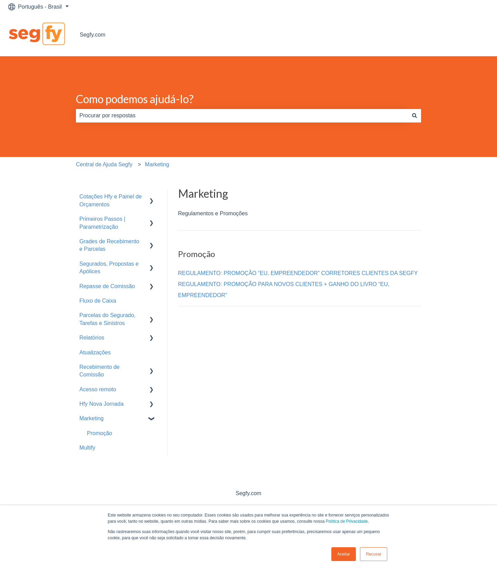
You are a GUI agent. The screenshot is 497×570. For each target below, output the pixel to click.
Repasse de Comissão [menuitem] (107, 286)
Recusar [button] (373, 554)
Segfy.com (92, 35)
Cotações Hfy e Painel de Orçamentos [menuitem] (110, 200)
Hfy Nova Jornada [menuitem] (101, 404)
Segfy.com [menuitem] (248, 493)
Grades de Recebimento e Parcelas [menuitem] (109, 245)
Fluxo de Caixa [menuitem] (97, 301)
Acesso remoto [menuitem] (97, 389)
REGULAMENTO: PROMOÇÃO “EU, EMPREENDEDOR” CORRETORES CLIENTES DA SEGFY (298, 273)
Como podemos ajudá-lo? (135, 99)
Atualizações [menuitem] (95, 352)
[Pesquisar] (414, 115)
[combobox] (242, 115)
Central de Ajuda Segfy (104, 164)
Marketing (157, 164)
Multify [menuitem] (87, 448)
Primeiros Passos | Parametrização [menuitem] (102, 222)
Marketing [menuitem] (91, 418)
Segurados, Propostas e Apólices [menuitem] (109, 267)
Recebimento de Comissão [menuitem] (99, 370)
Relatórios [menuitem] (91, 338)
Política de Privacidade (347, 521)
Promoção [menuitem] (99, 433)
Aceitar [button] (343, 554)
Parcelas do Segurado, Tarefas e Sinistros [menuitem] (107, 319)
